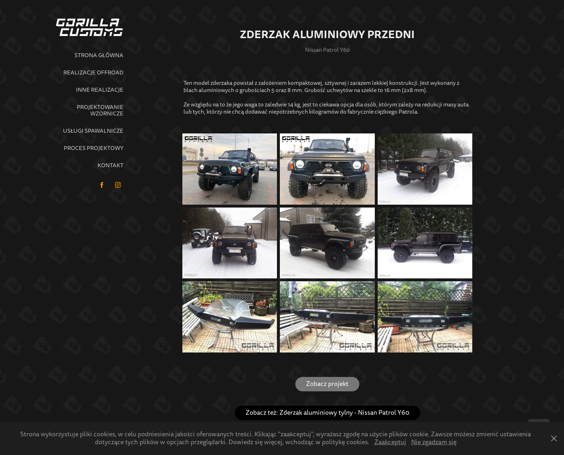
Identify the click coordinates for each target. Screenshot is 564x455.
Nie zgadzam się (433, 442)
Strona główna (98, 55)
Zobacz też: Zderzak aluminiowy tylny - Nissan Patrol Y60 (327, 412)
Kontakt (110, 165)
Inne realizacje (99, 90)
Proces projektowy (93, 148)
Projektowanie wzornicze (100, 110)
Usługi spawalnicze (93, 131)
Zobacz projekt (327, 383)
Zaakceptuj (390, 442)
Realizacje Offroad (93, 73)
